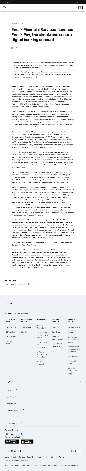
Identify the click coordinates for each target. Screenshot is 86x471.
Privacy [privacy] (22, 457)
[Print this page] (12, 47)
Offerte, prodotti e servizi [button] (16, 313)
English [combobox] (73, 451)
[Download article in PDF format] (24, 285)
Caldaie (24, 332)
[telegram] (20, 451)
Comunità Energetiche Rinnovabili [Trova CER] (72, 370)
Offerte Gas (10, 332)
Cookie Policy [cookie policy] (51, 457)
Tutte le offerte (9, 342)
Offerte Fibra (11, 337)
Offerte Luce (11, 327)
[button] (17, 47)
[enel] (4, 8)
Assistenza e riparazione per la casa (73, 339)
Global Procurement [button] (16, 410)
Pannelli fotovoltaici (41, 326)
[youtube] (12, 451)
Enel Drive (56, 332)
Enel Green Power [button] (15, 397)
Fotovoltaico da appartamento (42, 344)
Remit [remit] (61, 457)
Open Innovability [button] (14, 423)
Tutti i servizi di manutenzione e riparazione (74, 349)
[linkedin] (15, 451)
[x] (9, 451)
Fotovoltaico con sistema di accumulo (42, 335)
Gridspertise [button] (13, 417)
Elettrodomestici (74, 356)
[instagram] (17, 451)
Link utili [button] (8, 303)
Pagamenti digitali (72, 362)
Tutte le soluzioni (40, 363)
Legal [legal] (7, 457)
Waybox (55, 327)
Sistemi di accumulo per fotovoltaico (42, 354)
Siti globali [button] (9, 382)
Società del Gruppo (34, 457)
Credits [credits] (14, 457)
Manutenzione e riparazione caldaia (74, 329)
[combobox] (75, 451)
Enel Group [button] (12, 390)
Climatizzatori (26, 327)
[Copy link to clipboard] (22, 47)
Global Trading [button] (13, 403)
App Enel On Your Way (57, 345)
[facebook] (6, 451)
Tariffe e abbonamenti (57, 338)
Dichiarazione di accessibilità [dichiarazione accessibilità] (16, 460)
